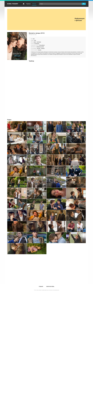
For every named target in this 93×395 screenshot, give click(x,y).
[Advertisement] (42, 19)
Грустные (38, 48)
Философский (42, 45)
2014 (34, 38)
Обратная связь (50, 286)
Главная (24, 4)
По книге (39, 49)
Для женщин (36, 43)
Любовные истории (40, 46)
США (35, 40)
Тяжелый (43, 48)
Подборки (28, 3)
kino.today (37, 290)
